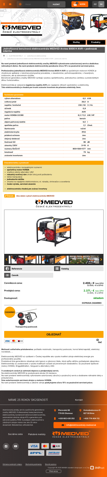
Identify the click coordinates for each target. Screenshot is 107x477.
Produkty (95, 42)
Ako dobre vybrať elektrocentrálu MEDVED (35, 196)
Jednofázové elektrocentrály (36, 56)
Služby (76, 42)
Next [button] (101, 259)
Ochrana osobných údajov (12, 464)
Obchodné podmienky (33, 464)
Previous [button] (6, 259)
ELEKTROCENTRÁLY (16, 56)
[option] (54, 232)
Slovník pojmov (50, 464)
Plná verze (53, 471)
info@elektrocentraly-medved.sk (79, 425)
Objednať (53, 334)
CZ (95, 4)
